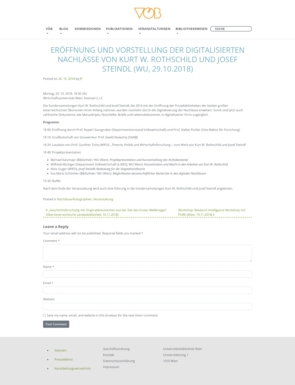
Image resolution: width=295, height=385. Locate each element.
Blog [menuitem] (63, 29)
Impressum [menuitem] (111, 367)
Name (48, 267)
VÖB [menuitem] (49, 29)
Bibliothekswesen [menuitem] (192, 29)
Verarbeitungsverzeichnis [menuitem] (72, 368)
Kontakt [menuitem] (108, 355)
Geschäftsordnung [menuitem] (116, 349)
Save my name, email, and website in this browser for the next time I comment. (102, 315)
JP (81, 79)
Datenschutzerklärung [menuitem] (119, 361)
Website (49, 299)
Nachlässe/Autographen (74, 199)
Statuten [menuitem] (60, 350)
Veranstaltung (103, 199)
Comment (51, 241)
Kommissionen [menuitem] (88, 29)
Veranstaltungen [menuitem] (154, 29)
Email (48, 283)
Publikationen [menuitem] (119, 29)
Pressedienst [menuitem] (63, 359)
